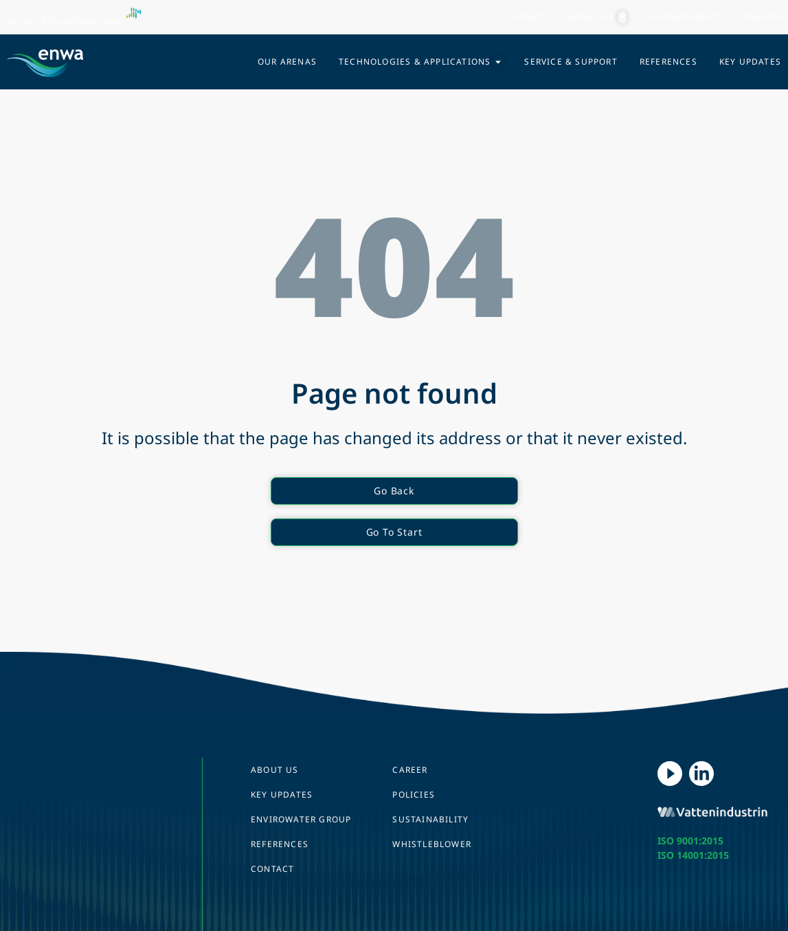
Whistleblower (431, 844)
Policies (413, 794)
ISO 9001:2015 (690, 840)
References (279, 844)
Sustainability (430, 819)
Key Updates (282, 794)
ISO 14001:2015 (693, 855)
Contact (272, 869)
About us (275, 770)
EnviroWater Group (301, 819)
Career (409, 770)
